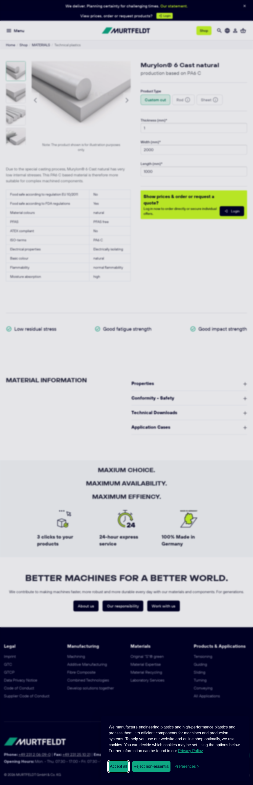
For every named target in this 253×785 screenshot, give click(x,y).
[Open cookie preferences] (186, 766)
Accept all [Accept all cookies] (118, 766)
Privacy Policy (190, 751)
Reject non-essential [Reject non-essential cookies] (151, 766)
